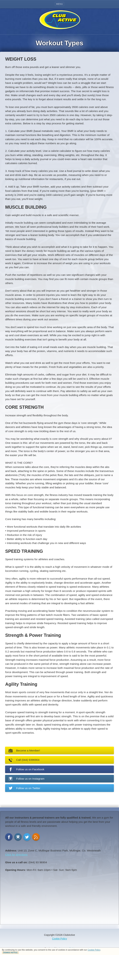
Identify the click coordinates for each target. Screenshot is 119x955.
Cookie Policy (94, 950)
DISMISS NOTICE (10, 953)
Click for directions (16, 854)
